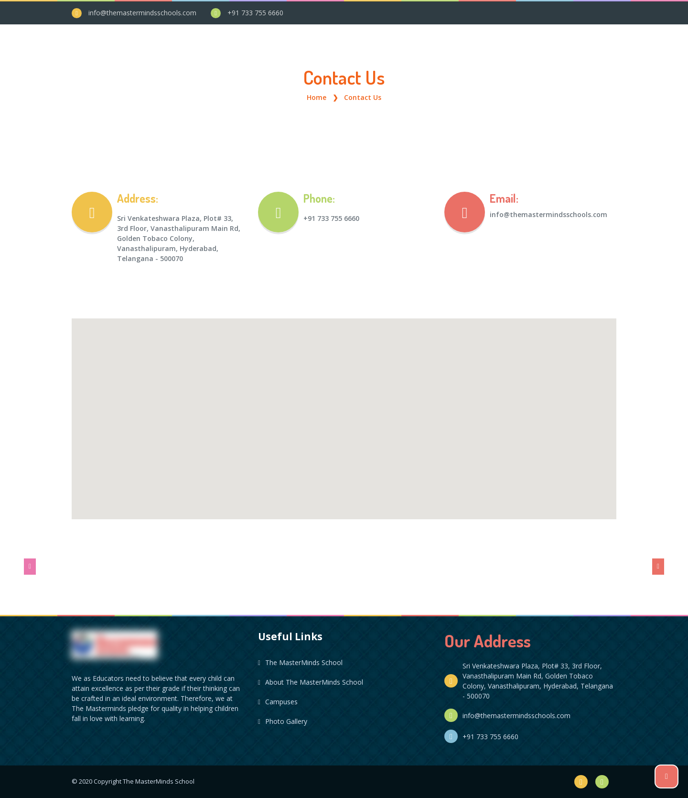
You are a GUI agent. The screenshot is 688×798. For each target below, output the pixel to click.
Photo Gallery (282, 721)
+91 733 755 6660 (255, 12)
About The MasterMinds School (310, 682)
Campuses (278, 701)
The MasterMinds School (300, 662)
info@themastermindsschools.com (142, 12)
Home (316, 97)
